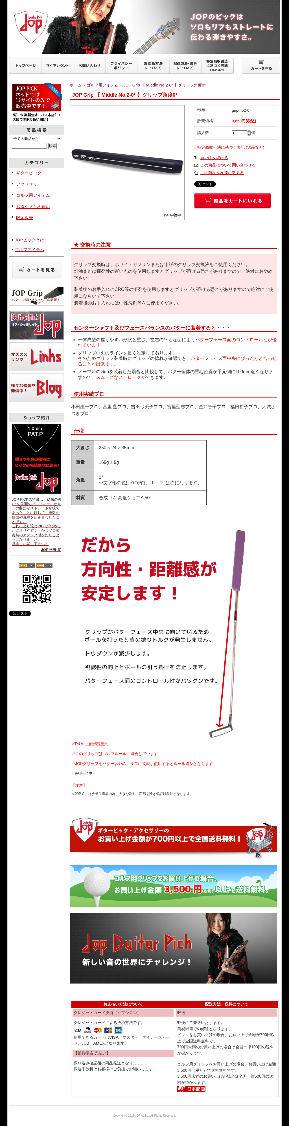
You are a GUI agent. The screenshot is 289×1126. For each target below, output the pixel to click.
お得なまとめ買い (33, 206)
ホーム (76, 85)
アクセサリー (28, 184)
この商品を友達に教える (222, 173)
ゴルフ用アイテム (33, 195)
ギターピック (28, 172)
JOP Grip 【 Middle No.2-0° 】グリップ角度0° (164, 85)
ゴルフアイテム (29, 249)
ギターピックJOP (144, 27)
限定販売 (24, 217)
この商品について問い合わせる (228, 165)
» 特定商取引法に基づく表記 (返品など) (229, 147)
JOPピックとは (29, 239)
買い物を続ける (214, 158)
